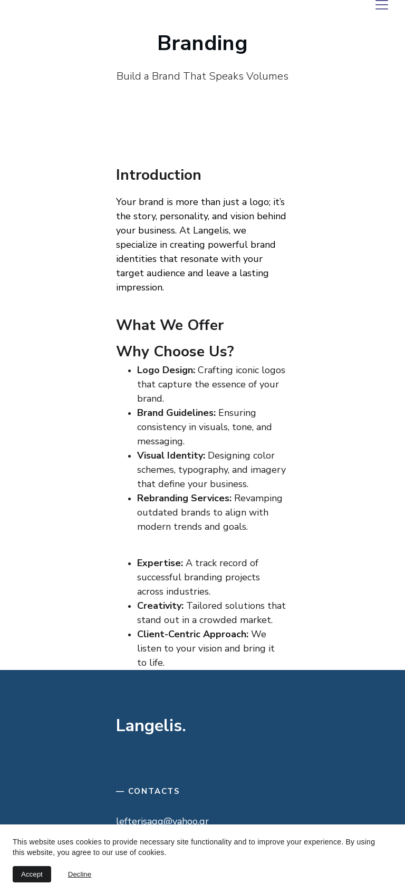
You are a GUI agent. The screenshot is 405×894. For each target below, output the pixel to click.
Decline (79, 874)
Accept (32, 874)
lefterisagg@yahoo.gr (162, 821)
